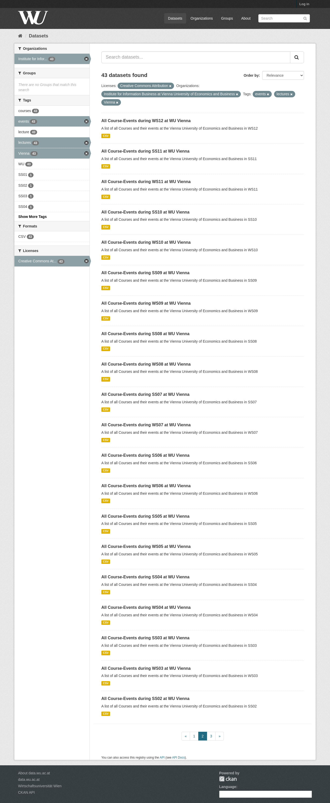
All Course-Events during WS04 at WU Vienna (146, 607)
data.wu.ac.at (28, 779)
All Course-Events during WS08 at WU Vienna (146, 364)
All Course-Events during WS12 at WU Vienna (146, 121)
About (246, 18)
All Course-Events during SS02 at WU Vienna (145, 698)
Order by (251, 75)
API (162, 757)
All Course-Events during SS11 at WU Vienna (145, 151)
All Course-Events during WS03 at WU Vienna (146, 668)
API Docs (178, 757)
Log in (304, 4)
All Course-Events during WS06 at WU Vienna (146, 486)
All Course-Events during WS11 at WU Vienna (146, 181)
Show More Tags (32, 217)
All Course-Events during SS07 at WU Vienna (145, 394)
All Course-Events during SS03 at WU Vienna (145, 638)
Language (227, 787)
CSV (106, 135)
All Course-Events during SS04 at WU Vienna (145, 577)
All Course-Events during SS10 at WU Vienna (145, 212)
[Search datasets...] (195, 57)
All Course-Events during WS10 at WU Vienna (146, 242)
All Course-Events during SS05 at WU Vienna (145, 516)
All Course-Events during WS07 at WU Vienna (146, 425)
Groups (227, 18)
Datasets (175, 18)
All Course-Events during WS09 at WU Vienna (146, 303)
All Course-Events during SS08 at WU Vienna (145, 334)
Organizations (202, 18)
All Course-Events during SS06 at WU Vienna (145, 455)
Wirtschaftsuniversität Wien (40, 786)
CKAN (228, 779)
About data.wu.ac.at (34, 773)
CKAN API (26, 792)
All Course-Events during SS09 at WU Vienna (145, 273)
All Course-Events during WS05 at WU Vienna (146, 546)
